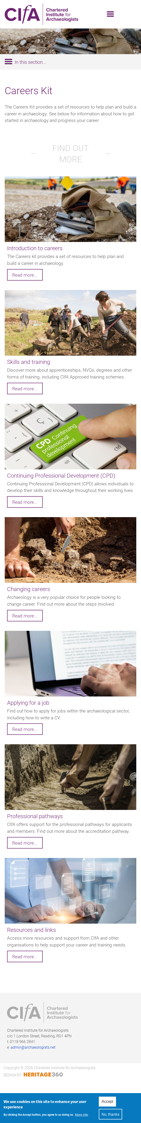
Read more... (24, 275)
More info (81, 1115)
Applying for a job (28, 702)
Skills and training (28, 362)
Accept (107, 1102)
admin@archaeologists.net (33, 1047)
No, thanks (110, 1115)
